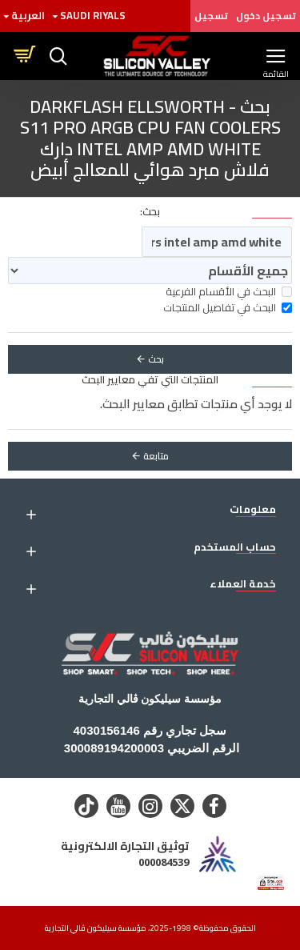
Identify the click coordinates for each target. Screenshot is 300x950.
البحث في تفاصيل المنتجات (227, 308)
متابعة (156, 456)
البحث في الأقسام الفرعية (229, 292)
